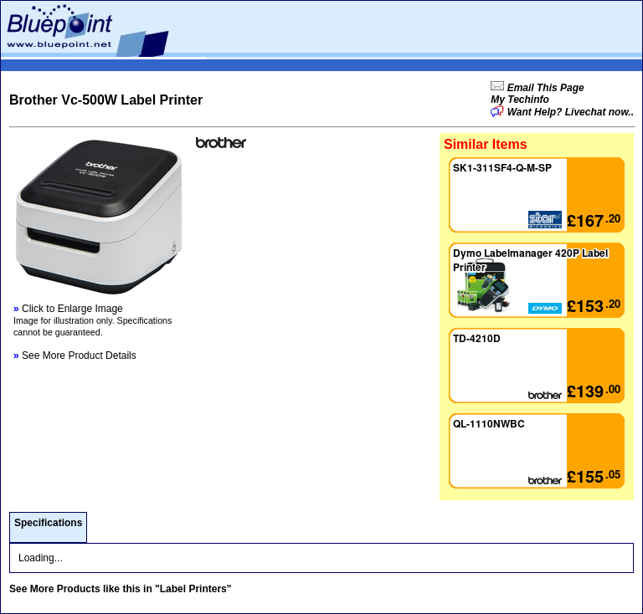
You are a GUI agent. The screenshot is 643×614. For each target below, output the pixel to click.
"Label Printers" (193, 589)
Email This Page (544, 88)
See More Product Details (74, 355)
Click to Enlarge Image (68, 309)
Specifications (48, 523)
